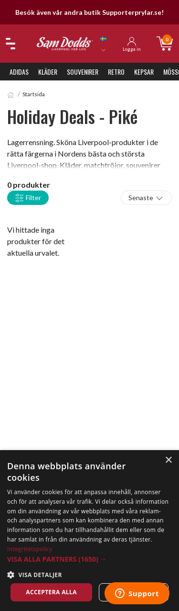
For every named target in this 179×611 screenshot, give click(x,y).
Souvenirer (82, 72)
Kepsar (144, 72)
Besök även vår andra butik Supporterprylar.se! (89, 12)
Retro (116, 72)
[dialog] (89, 530)
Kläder (47, 72)
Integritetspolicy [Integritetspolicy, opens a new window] (30, 549)
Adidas (19, 72)
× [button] (168, 460)
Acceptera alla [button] (51, 592)
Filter (28, 198)
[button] (89, 559)
